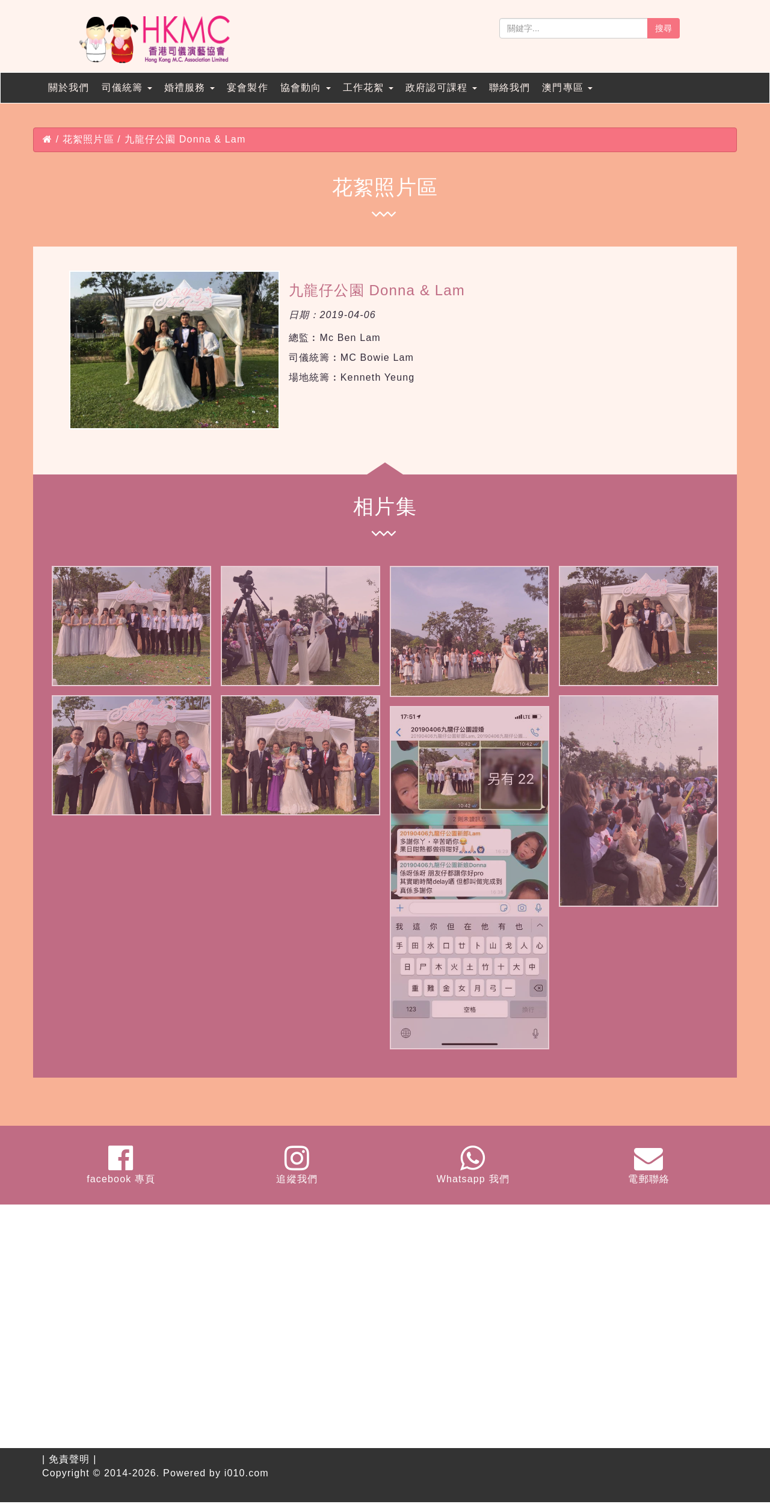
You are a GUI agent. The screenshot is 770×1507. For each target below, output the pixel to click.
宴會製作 (247, 87)
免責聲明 (69, 1459)
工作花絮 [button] (368, 87)
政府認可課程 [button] (441, 87)
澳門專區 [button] (567, 87)
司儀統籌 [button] (127, 87)
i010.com (246, 1473)
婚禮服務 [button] (189, 87)
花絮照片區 (88, 139)
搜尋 (663, 28)
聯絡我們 (510, 87)
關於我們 (69, 87)
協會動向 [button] (305, 87)
